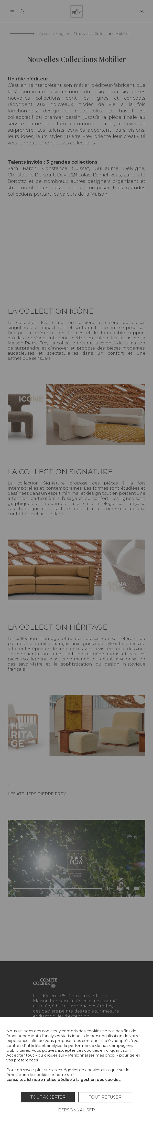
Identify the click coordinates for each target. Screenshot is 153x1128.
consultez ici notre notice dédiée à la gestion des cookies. (63, 1079)
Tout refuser (105, 1097)
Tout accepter (47, 1097)
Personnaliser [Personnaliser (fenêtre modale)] (76, 1110)
